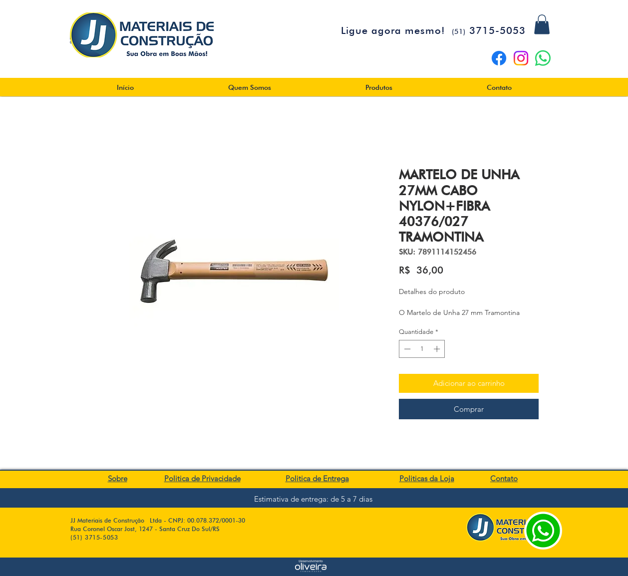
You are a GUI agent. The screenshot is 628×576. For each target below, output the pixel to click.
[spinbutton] (422, 348)
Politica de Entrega (317, 478)
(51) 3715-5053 (94, 537)
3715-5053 (489, 30)
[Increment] (438, 348)
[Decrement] (406, 348)
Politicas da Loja (426, 478)
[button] (542, 24)
